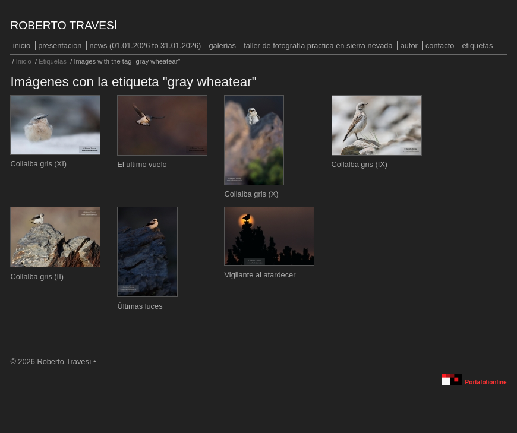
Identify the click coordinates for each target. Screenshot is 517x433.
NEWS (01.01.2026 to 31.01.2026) (145, 45)
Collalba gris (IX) (360, 164)
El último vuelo (141, 164)
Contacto (439, 45)
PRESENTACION (59, 45)
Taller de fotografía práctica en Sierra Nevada (318, 45)
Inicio (21, 45)
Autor (409, 45)
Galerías (222, 45)
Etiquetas (477, 45)
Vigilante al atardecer (259, 274)
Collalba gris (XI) (38, 163)
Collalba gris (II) (37, 276)
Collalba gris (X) (251, 193)
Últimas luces (139, 306)
